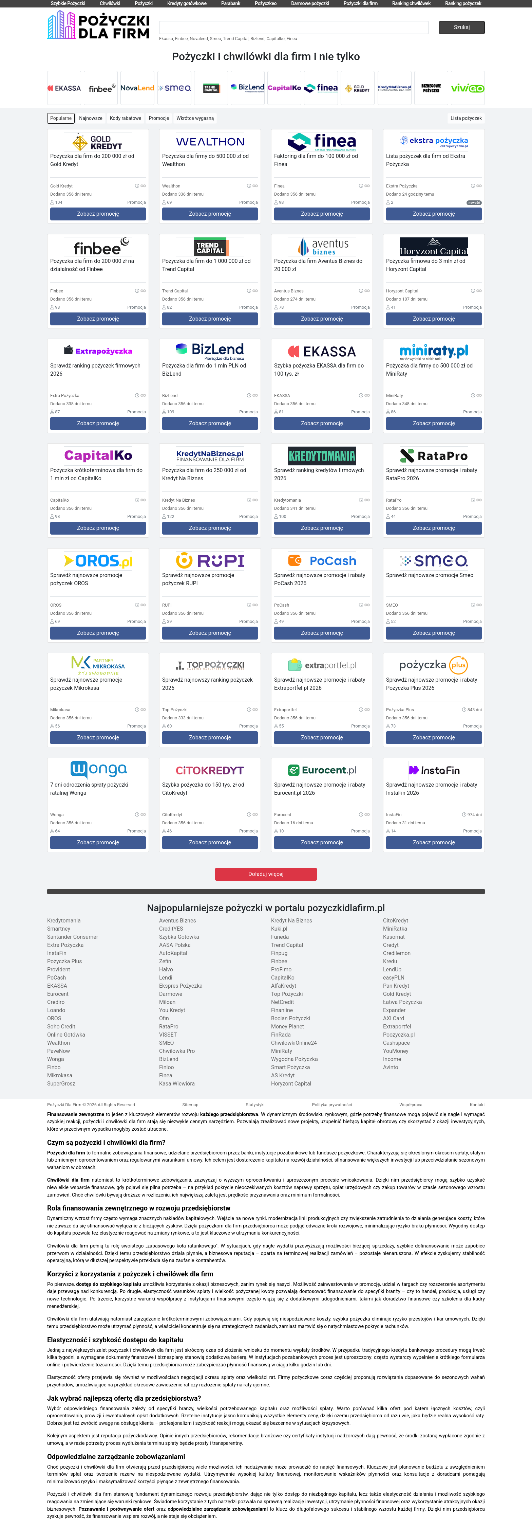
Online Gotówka (66, 1034)
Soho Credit (61, 1026)
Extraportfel (397, 1026)
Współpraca (410, 1104)
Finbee (181, 38)
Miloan (167, 1002)
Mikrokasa (59, 1075)
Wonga (55, 1059)
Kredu (390, 961)
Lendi (165, 977)
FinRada (281, 1034)
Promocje (159, 118)
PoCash (56, 977)
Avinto (390, 1067)
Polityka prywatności (332, 1104)
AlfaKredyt (283, 986)
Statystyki (255, 1104)
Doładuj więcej (265, 874)
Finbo (54, 1067)
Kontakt (477, 1104)
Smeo (215, 38)
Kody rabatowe (125, 118)
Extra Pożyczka (65, 945)
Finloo (166, 1067)
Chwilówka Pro (177, 1051)
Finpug (279, 953)
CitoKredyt (395, 920)
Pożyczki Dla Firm (64, 1104)
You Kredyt (172, 1010)
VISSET (168, 1034)
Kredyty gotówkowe (187, 3)
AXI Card (393, 1018)
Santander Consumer (72, 937)
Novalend (199, 38)
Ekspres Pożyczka (181, 986)
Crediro (55, 1002)
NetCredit (282, 1002)
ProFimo (281, 969)
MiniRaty (281, 1051)
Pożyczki (144, 3)
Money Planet (287, 1026)
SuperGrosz (61, 1083)
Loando (56, 1010)
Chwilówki (110, 3)
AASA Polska (175, 945)
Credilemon (397, 953)
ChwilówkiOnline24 (294, 1043)
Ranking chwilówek (411, 3)
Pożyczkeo (266, 3)
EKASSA (57, 986)
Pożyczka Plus (64, 961)
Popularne (61, 118)
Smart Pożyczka (290, 1067)
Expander (394, 1010)
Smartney (58, 929)
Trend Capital (235, 38)
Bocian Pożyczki (290, 1018)
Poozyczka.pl (399, 1034)
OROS (54, 1018)
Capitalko (275, 38)
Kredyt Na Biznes (291, 920)
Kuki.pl (279, 929)
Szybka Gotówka (179, 937)
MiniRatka (395, 929)
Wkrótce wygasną (195, 118)
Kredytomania (64, 920)
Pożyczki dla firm (361, 3)
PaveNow (58, 1051)
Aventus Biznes (177, 920)
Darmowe (170, 994)
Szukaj (462, 27)
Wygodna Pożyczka (294, 1059)
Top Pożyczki (287, 994)
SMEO (166, 1043)
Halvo (166, 969)
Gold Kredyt (397, 994)
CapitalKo (282, 977)
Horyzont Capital (291, 1083)
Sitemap (190, 1104)
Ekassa (166, 38)
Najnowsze (90, 118)
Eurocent (58, 994)
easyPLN (393, 977)
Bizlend (257, 38)
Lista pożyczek (466, 118)
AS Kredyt (283, 1075)
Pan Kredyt (396, 986)
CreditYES (171, 929)
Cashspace (396, 1043)
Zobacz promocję (98, 214)
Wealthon (58, 1043)
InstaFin (56, 953)
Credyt (391, 945)
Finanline (282, 1010)
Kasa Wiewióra (177, 1083)
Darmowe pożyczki (310, 3)
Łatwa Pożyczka (402, 1002)
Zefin (165, 961)
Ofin (164, 1018)
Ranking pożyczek (463, 3)
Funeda (280, 937)
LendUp (392, 969)
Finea (292, 38)
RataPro (168, 1026)
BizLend (168, 1059)
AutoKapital (173, 953)
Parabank (230, 3)
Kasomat (394, 937)
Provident (58, 969)
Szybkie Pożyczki (68, 3)
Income (392, 1059)
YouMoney (395, 1051)
